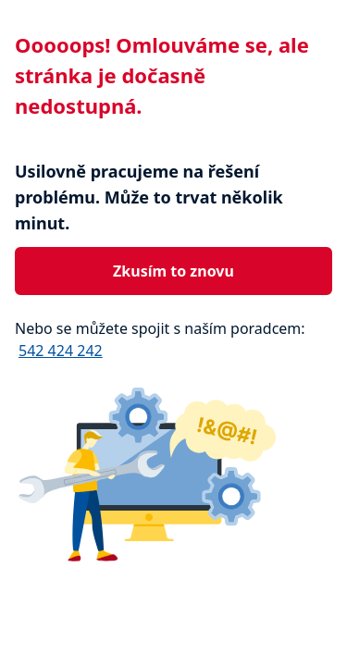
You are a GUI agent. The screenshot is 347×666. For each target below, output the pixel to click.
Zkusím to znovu (173, 271)
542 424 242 (61, 350)
